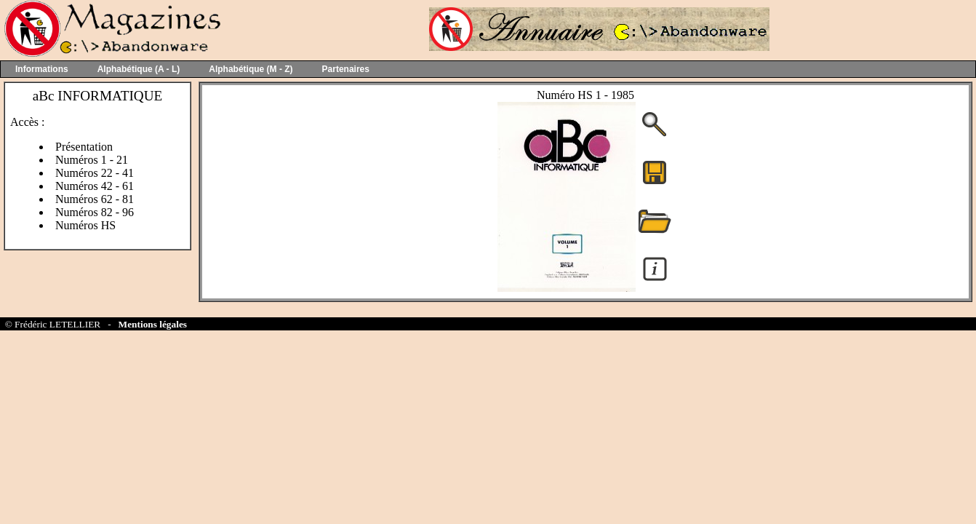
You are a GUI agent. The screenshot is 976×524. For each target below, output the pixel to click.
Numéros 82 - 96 (94, 212)
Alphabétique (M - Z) (250, 69)
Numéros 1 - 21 (91, 160)
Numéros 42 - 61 (94, 186)
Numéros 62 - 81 (94, 199)
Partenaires (345, 69)
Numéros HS (85, 225)
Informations (41, 69)
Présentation (84, 146)
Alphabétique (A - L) (138, 69)
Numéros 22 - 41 (94, 173)
